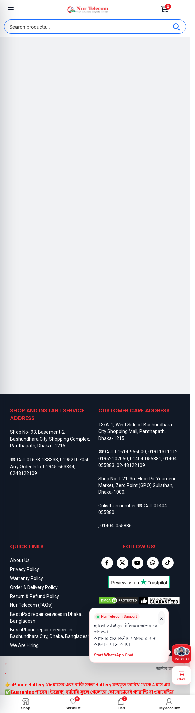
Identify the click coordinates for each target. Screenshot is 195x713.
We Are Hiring (24, 645)
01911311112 (163, 451)
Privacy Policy (24, 569)
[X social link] (122, 563)
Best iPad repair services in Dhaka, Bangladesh (46, 617)
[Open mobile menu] (11, 10)
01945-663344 (58, 466)
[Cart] (164, 9)
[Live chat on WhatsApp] (181, 653)
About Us (20, 560)
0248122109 (23, 473)
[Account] (179, 10)
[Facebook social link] (107, 563)
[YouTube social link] (137, 563)
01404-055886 (116, 525)
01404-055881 (145, 458)
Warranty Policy (26, 578)
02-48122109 (131, 465)
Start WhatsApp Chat (114, 658)
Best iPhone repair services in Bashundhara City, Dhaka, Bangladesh (50, 633)
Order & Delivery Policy (34, 587)
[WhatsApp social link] (153, 563)
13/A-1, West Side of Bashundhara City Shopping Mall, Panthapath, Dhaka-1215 (135, 431)
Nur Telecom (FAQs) (31, 605)
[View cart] (181, 675)
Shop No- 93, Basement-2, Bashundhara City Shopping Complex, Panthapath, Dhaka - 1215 (50, 438)
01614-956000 (130, 451)
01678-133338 (42, 459)
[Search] (176, 26)
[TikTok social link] (168, 563)
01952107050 (75, 459)
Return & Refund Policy (34, 596)
